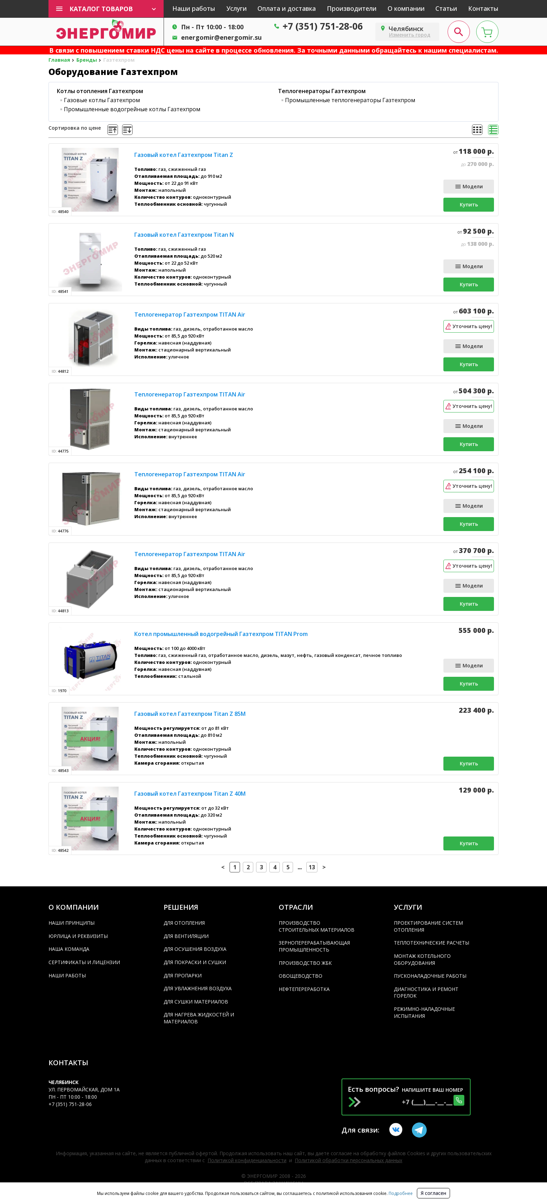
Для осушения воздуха (195, 949)
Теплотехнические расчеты (431, 942)
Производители (351, 8)
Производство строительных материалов (316, 926)
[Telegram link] (419, 1130)
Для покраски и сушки (195, 962)
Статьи (446, 8)
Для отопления (184, 922)
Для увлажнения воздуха (198, 988)
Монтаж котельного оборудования (422, 959)
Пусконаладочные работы (430, 975)
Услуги (236, 8)
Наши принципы (71, 922)
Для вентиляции (186, 936)
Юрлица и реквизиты (78, 936)
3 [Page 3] (261, 867)
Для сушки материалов (196, 1001)
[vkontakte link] (397, 1130)
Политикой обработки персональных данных (348, 1160)
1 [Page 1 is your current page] (235, 867)
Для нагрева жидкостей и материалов (199, 1018)
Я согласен (433, 1193)
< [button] (223, 867)
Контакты (483, 8)
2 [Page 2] (248, 867)
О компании (406, 8)
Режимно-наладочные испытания (424, 1012)
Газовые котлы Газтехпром (102, 100)
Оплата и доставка (286, 8)
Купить (469, 204)
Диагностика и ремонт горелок (426, 992)
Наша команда (68, 949)
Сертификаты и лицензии (84, 962)
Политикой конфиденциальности (247, 1160)
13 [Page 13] (312, 867)
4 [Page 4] (274, 867)
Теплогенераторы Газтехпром (322, 91)
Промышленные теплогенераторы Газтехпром (350, 100)
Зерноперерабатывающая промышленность (314, 946)
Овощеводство (300, 975)
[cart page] (487, 32)
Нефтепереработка (304, 989)
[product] (90, 180)
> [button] (324, 867)
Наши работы (193, 8)
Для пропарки (183, 975)
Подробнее (400, 1193)
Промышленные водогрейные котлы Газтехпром (132, 109)
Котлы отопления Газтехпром (100, 91)
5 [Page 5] (288, 867)
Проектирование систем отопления (428, 926)
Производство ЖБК (305, 963)
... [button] (300, 867)
